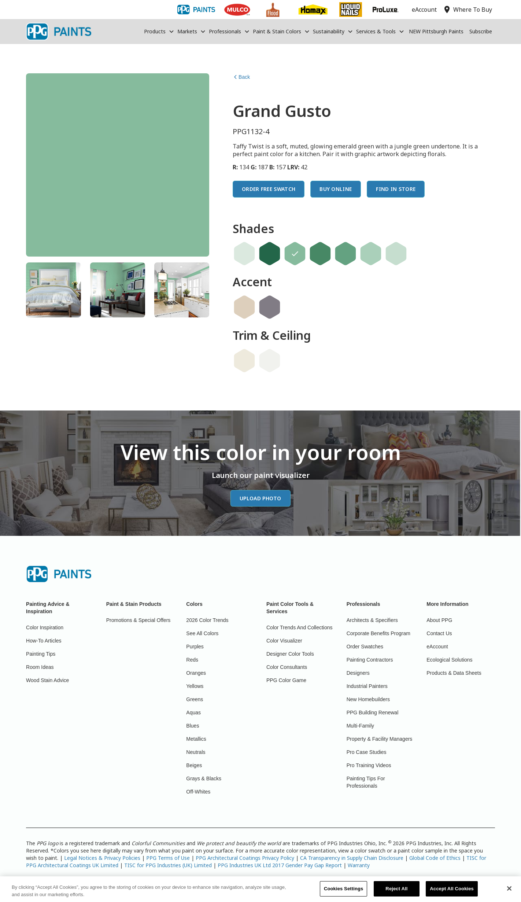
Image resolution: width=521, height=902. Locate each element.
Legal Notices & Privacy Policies (102, 857)
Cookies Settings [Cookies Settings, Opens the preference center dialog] (343, 892)
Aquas (193, 712)
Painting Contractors (370, 660)
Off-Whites (198, 792)
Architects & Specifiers (372, 620)
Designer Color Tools (290, 654)
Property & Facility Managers (380, 739)
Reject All (396, 892)
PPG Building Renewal (373, 712)
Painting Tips (40, 654)
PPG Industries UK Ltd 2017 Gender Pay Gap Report (280, 865)
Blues (192, 726)
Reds (192, 660)
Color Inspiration (44, 627)
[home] (58, 31)
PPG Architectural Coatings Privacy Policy (245, 857)
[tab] (53, 289)
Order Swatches (365, 646)
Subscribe (480, 31)
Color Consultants (286, 667)
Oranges (196, 673)
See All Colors (202, 633)
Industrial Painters (367, 686)
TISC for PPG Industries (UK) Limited (168, 865)
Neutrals (195, 752)
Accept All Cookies (452, 892)
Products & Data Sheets (453, 673)
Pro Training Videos (369, 765)
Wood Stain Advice (47, 680)
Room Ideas (39, 667)
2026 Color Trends (207, 620)
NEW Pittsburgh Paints (436, 31)
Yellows (194, 686)
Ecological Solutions (449, 660)
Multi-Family (360, 726)
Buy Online (335, 188)
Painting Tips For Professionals (366, 782)
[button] (159, 31)
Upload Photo (260, 498)
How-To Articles (43, 641)
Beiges (194, 765)
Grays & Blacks (203, 778)
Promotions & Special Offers (138, 620)
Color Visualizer (284, 641)
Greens (194, 699)
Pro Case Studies (367, 752)
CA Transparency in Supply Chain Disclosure (351, 857)
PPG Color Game (286, 680)
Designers (358, 673)
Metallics (196, 739)
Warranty (359, 865)
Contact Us (439, 633)
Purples (194, 646)
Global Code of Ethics (435, 857)
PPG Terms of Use (168, 857)
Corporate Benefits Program (378, 633)
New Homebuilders (368, 699)
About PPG (439, 620)
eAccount (437, 646)
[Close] (509, 892)
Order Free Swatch (268, 188)
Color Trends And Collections (299, 627)
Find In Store (395, 188)
